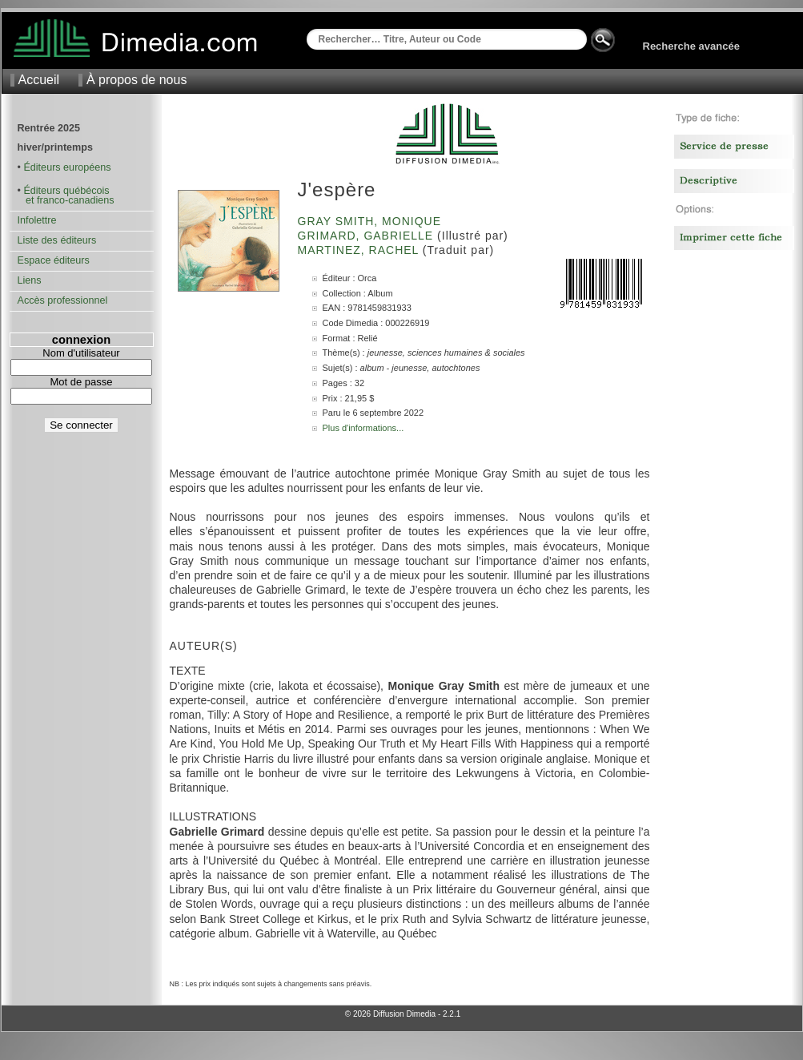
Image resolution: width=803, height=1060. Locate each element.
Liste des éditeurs (57, 240)
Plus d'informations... (363, 428)
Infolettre (37, 220)
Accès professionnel (63, 300)
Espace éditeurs (54, 260)
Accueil (39, 80)
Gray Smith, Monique (371, 221)
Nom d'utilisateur (80, 353)
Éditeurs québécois (66, 190)
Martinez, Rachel (360, 250)
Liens (30, 280)
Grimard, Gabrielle (368, 235)
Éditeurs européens (66, 167)
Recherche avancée (691, 46)
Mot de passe (81, 382)
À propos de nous (136, 80)
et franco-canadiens (66, 200)
